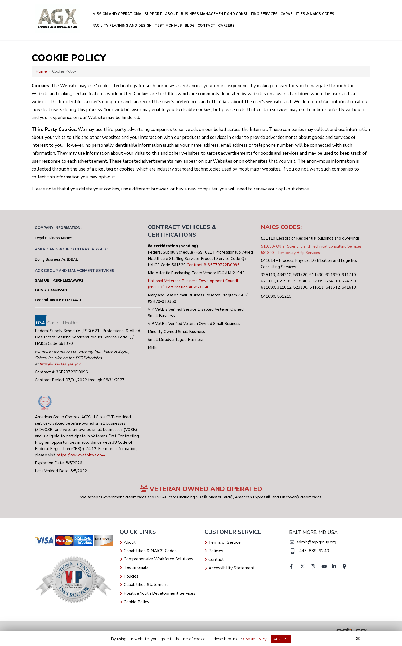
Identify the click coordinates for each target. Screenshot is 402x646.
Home (41, 71)
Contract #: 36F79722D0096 (213, 265)
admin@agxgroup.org (316, 542)
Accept (281, 639)
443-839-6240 (314, 551)
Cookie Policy (254, 638)
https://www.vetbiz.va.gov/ (81, 455)
